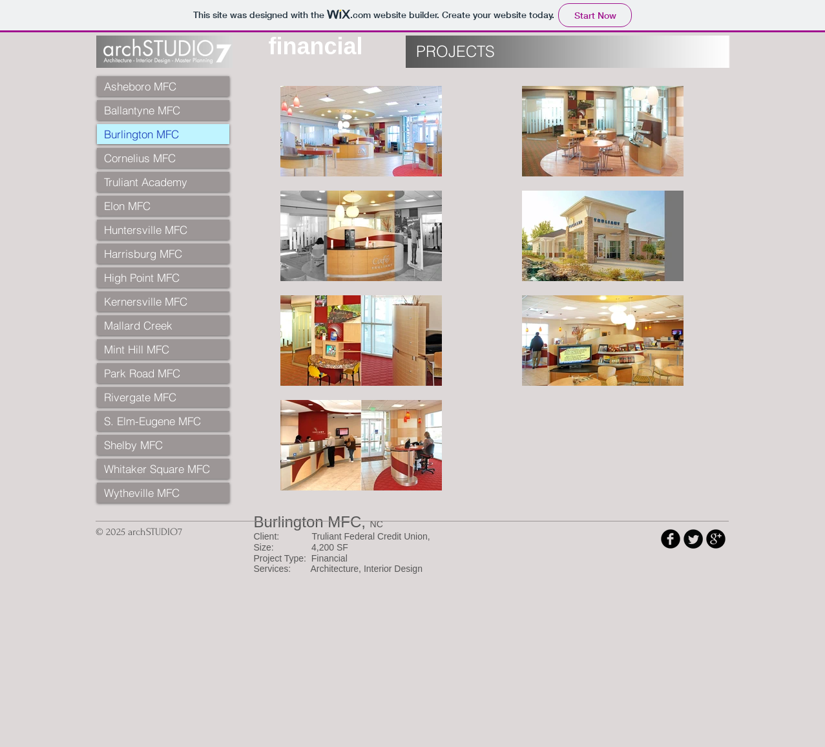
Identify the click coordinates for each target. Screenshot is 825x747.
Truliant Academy (145, 182)
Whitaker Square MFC (157, 469)
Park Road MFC (142, 373)
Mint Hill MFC (136, 349)
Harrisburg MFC (143, 253)
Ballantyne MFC (142, 110)
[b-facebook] (670, 539)
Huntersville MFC (145, 230)
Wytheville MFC (142, 493)
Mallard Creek (138, 325)
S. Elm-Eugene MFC (152, 421)
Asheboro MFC (140, 86)
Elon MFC (127, 206)
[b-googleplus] (716, 539)
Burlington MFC (141, 134)
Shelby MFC (133, 445)
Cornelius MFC (140, 158)
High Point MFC (142, 277)
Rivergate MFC (140, 397)
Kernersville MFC (145, 301)
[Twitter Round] (693, 539)
